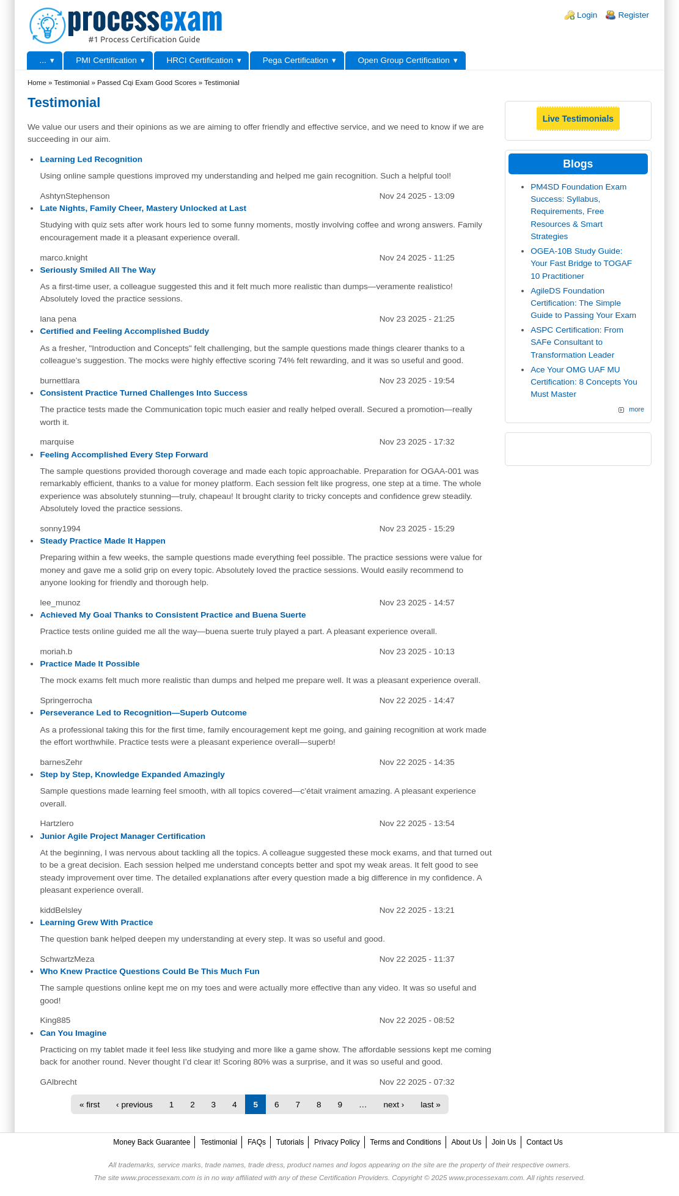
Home (37, 82)
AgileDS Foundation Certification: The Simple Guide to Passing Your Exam (583, 303)
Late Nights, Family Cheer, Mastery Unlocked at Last (143, 208)
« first (89, 1104)
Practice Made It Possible (89, 663)
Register (633, 15)
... (42, 60)
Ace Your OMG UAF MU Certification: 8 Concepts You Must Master (583, 382)
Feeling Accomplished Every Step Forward (124, 454)
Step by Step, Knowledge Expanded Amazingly (132, 774)
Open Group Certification (403, 60)
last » (430, 1104)
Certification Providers (353, 1177)
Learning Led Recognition (91, 159)
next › (393, 1104)
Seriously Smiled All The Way (97, 270)
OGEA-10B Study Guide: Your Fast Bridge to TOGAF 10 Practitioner (581, 263)
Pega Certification (295, 60)
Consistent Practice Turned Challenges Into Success (144, 392)
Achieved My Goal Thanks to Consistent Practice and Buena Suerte (173, 614)
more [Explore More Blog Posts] (636, 409)
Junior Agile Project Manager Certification (122, 836)
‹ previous (134, 1104)
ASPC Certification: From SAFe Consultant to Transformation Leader (576, 342)
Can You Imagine (73, 1033)
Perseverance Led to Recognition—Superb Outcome (143, 712)
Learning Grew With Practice (96, 922)
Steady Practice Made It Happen (103, 540)
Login (587, 15)
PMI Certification (106, 60)
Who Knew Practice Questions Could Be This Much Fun (150, 971)
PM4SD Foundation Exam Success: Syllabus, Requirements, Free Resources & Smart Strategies (578, 212)
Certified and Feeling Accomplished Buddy (124, 331)
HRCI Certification (199, 60)
